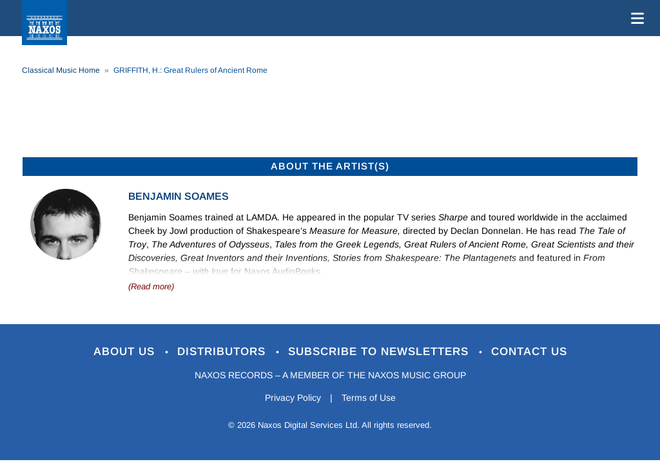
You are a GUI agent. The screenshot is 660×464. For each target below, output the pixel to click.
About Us (126, 351)
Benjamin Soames (178, 196)
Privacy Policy (293, 397)
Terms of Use (369, 397)
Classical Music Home (61, 70)
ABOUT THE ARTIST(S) (330, 165)
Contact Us (529, 351)
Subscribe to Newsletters (380, 351)
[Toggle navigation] (635, 18)
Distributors (223, 351)
